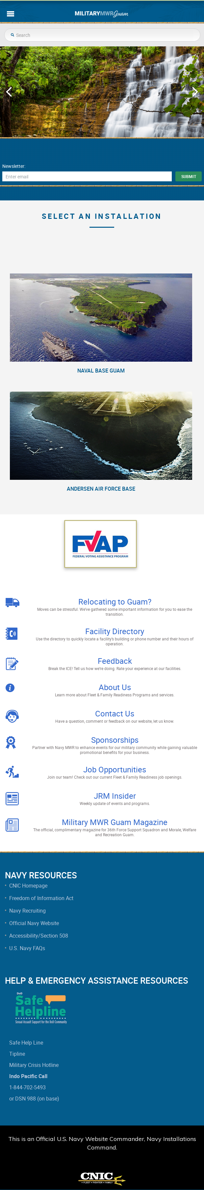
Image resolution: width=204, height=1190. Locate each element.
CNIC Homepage (28, 885)
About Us (115, 687)
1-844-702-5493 (27, 1087)
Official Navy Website (34, 923)
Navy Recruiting (27, 910)
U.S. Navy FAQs (27, 948)
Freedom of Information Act (41, 898)
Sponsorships (115, 740)
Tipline (17, 1053)
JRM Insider (115, 795)
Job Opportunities (114, 769)
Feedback (115, 661)
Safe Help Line (26, 1042)
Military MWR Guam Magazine (114, 822)
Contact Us (114, 713)
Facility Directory (114, 631)
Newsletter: (13, 166)
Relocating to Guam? (114, 601)
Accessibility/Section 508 (38, 935)
